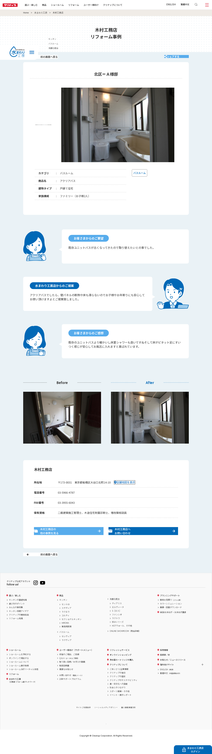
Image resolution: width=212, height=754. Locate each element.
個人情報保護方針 (128, 719)
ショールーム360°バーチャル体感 (23, 680)
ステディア (66, 619)
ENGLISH (171, 4)
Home (26, 13)
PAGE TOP (106, 735)
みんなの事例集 (16, 619)
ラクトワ (116, 630)
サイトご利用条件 (83, 719)
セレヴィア (67, 648)
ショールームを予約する (20, 666)
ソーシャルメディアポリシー (106, 719)
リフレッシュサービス (120, 661)
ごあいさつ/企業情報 (119, 680)
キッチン (63, 611)
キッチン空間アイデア (19, 622)
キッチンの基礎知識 (18, 611)
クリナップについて (123, 4)
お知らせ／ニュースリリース (173, 671)
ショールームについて (19, 673)
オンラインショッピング (121, 666)
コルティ (65, 627)
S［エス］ (116, 622)
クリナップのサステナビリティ (123, 691)
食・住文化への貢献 (119, 695)
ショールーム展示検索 (19, 677)
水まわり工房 (40, 13)
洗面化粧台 (115, 610)
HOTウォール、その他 (122, 637)
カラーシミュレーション (171, 615)
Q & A (69, 669)
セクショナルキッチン (71, 630)
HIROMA (65, 634)
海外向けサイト (167, 676)
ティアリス (117, 615)
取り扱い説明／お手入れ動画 (72, 673)
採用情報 (164, 661)
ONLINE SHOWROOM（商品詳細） (125, 642)
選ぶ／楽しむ (15, 607)
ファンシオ (117, 626)
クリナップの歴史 (118, 688)
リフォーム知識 (16, 630)
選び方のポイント (17, 615)
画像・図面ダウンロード (171, 619)
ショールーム (67, 4)
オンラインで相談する (19, 669)
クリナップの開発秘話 (19, 626)
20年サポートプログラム (70, 690)
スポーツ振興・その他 (120, 702)
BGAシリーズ (118, 633)
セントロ (66, 616)
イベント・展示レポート (121, 706)
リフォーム (84, 4)
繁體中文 (185, 4)
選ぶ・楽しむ (41, 4)
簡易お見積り (171, 611)
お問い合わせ (71, 687)
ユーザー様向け (101, 4)
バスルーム (64, 643)
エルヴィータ (118, 618)
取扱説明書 (64, 677)
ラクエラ (66, 623)
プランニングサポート (170, 607)
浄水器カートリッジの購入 (121, 671)
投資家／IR (165, 666)
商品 (61, 607)
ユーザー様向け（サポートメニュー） (76, 661)
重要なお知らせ (66, 680)
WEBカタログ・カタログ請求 (173, 623)
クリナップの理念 (118, 684)
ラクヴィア (67, 651)
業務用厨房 (67, 638)
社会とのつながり (118, 699)
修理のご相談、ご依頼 (69, 666)
